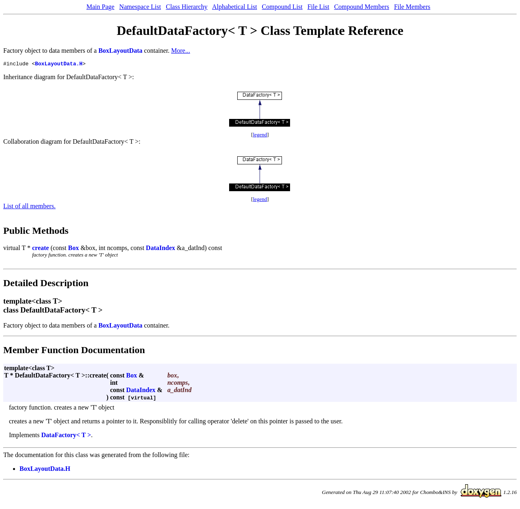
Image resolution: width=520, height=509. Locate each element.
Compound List (282, 6)
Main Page (101, 6)
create (40, 249)
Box (73, 249)
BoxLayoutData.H (58, 64)
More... (180, 50)
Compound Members (361, 6)
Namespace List (140, 6)
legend (260, 136)
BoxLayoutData (120, 50)
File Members (412, 6)
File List (318, 6)
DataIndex (160, 249)
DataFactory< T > (66, 436)
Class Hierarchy (187, 6)
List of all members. (29, 207)
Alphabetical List (234, 6)
